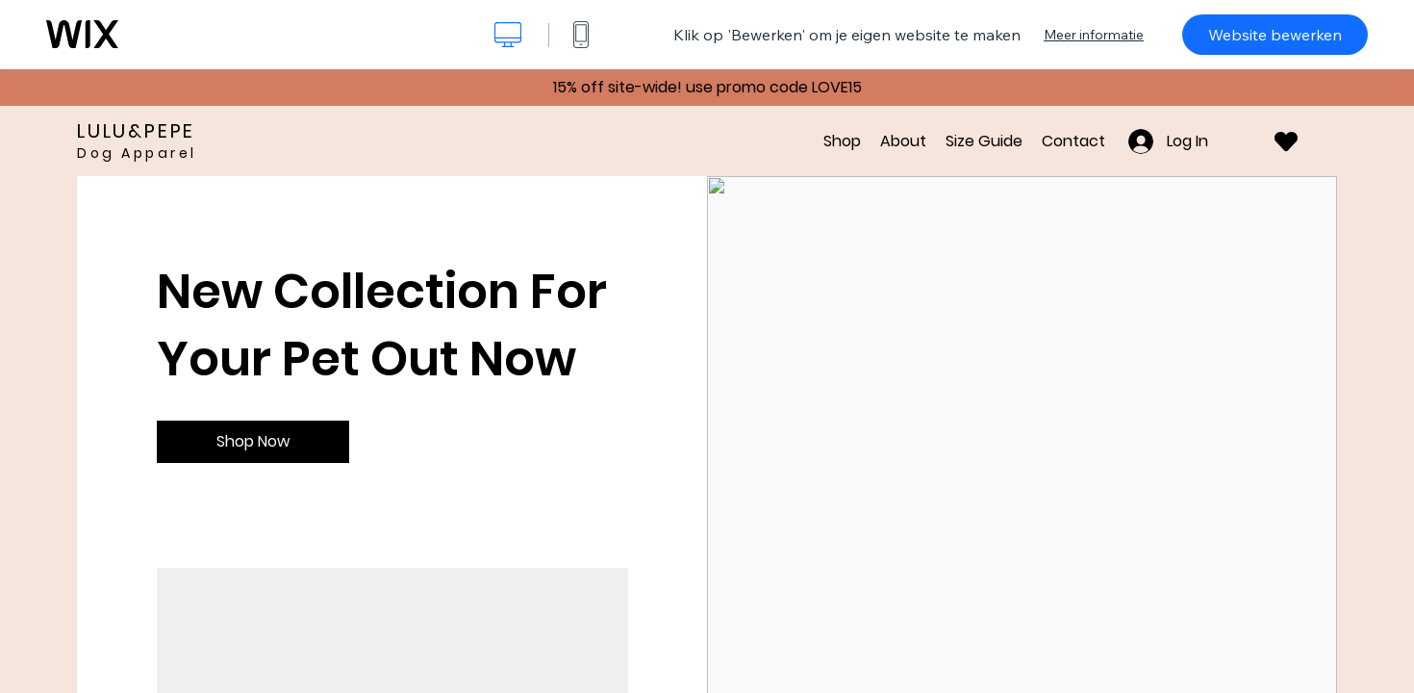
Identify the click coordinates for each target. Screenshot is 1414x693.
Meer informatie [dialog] (1094, 34)
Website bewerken (1275, 34)
